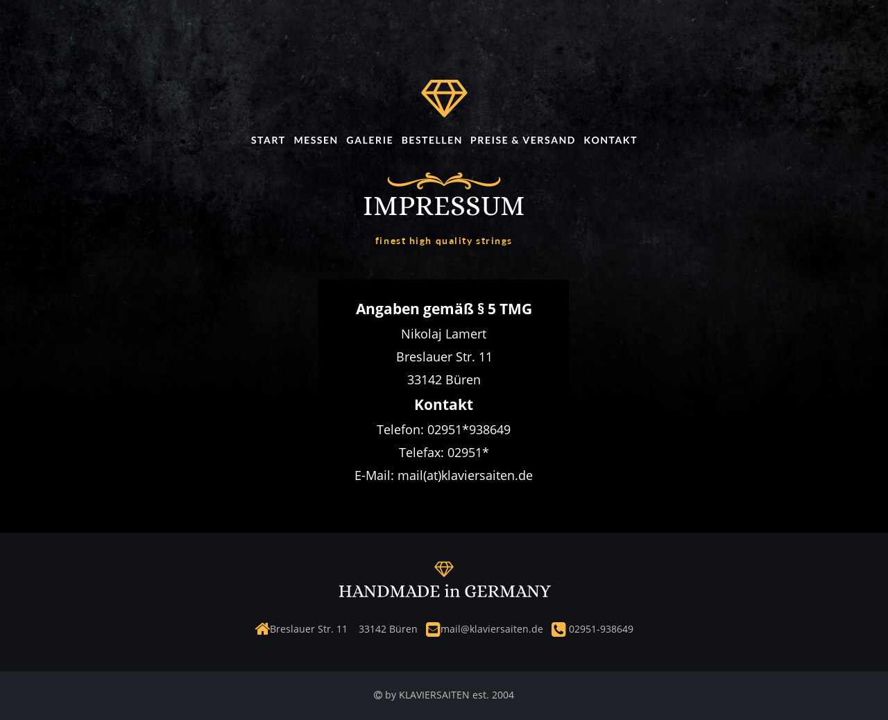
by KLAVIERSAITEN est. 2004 (448, 694)
